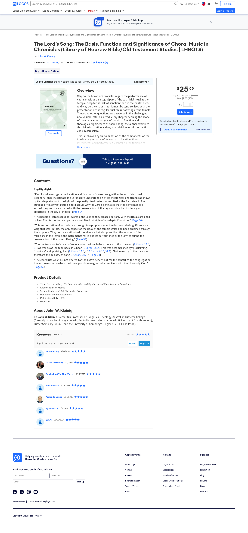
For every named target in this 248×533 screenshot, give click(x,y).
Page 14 (77, 211)
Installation (205, 469)
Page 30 (137, 220)
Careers (128, 475)
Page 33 (81, 239)
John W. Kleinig (46, 56)
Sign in (132, 343)
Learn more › (148, 23)
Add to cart (185, 111)
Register (144, 343)
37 (35, 248)
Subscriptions (168, 469)
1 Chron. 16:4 (141, 244)
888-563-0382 (19, 501)
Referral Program (132, 480)
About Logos (130, 464)
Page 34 (95, 255)
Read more (83, 147)
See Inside (53, 133)
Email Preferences (170, 475)
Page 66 (39, 267)
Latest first (59, 334)
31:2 (107, 251)
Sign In (228, 3)
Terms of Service (132, 486)
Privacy (38, 515)
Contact (128, 469)
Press (127, 491)
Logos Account (169, 464)
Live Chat (204, 491)
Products (38, 34)
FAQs (202, 486)
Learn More (142, 81)
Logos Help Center (208, 464)
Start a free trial (225, 10)
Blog (202, 475)
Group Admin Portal (171, 486)
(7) (100, 62)
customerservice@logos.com (42, 501)
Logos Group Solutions (173, 480)
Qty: (180, 104)
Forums (203, 480)
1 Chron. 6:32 (91, 248)
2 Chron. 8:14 (96, 251)
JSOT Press (52, 62)
